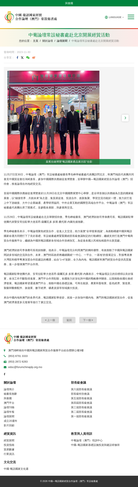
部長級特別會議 (80, 393)
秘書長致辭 (10, 393)
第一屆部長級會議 (81, 416)
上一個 (50, 320)
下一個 (88, 320)
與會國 (69, 3)
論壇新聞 (62, 40)
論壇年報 (9, 411)
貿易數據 (9, 449)
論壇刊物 (9, 407)
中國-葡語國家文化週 (16, 468)
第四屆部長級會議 (81, 402)
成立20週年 (10, 420)
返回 (69, 320)
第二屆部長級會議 (81, 411)
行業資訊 (9, 453)
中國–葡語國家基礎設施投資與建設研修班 (95, 444)
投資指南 (9, 444)
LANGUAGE (114, 17)
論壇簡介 (9, 389)
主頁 (35, 40)
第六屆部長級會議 (81, 389)
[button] (131, 17)
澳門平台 (9, 402)
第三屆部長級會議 (81, 407)
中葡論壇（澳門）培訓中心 (87, 440)
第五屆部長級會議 (81, 398)
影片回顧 (9, 425)
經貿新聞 (9, 440)
